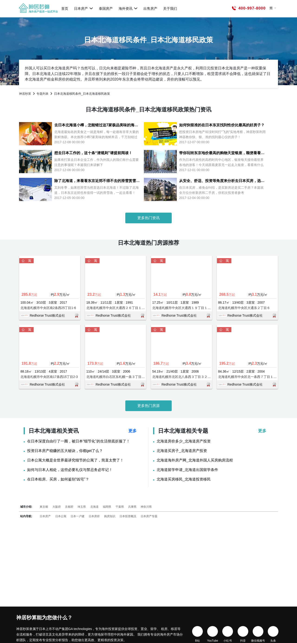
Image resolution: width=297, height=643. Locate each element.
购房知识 (109, 516)
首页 (64, 8)
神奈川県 (146, 506)
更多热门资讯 (148, 218)
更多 (132, 431)
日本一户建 (77, 516)
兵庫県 (132, 506)
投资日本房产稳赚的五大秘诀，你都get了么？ (65, 451)
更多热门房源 (148, 406)
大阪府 (56, 506)
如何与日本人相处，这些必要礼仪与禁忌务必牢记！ (70, 470)
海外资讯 (128, 8)
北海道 (94, 506)
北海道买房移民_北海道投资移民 (184, 479)
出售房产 (150, 8)
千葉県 (120, 506)
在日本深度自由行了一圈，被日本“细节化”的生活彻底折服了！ (78, 441)
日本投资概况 (127, 516)
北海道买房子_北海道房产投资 (182, 451)
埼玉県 (81, 506)
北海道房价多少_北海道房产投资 (184, 441)
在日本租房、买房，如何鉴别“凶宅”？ (58, 479)
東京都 (44, 506)
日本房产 (83, 8)
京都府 (69, 506)
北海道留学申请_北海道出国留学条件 (187, 470)
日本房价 (94, 516)
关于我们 (170, 8)
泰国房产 (106, 8)
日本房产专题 (149, 516)
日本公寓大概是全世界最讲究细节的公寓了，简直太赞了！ (75, 460)
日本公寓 (60, 516)
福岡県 (107, 506)
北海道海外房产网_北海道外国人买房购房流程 (195, 460)
